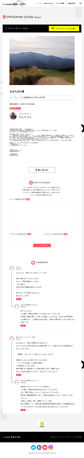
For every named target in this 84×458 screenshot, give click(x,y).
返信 (19, 299)
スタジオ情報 (60, 3)
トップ (39, 3)
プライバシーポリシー (66, 437)
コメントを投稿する (42, 245)
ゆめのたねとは (48, 3)
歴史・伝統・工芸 (15, 108)
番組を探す (71, 3)
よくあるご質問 (77, 437)
